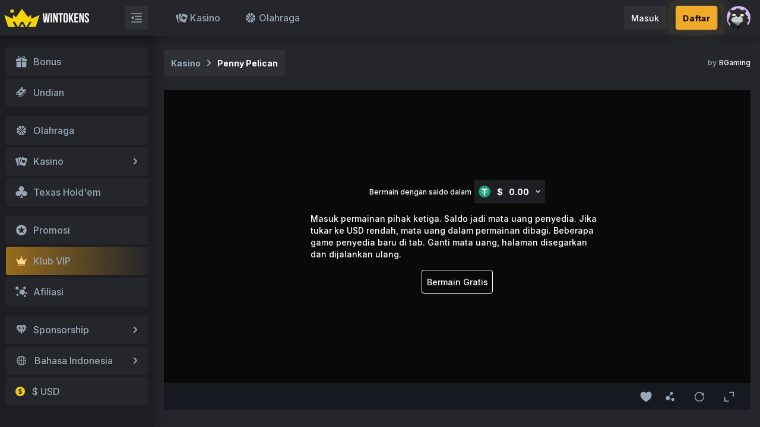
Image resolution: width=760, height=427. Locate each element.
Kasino (198, 18)
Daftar (696, 18)
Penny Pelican (247, 63)
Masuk (645, 18)
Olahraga (272, 18)
